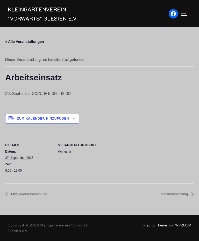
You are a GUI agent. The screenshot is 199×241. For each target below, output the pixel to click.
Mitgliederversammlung (29, 194)
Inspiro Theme (155, 225)
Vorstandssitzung (174, 194)
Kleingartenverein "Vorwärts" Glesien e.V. (43, 13)
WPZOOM (183, 225)
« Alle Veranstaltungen (24, 42)
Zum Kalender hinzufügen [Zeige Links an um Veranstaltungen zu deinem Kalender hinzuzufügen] (43, 119)
